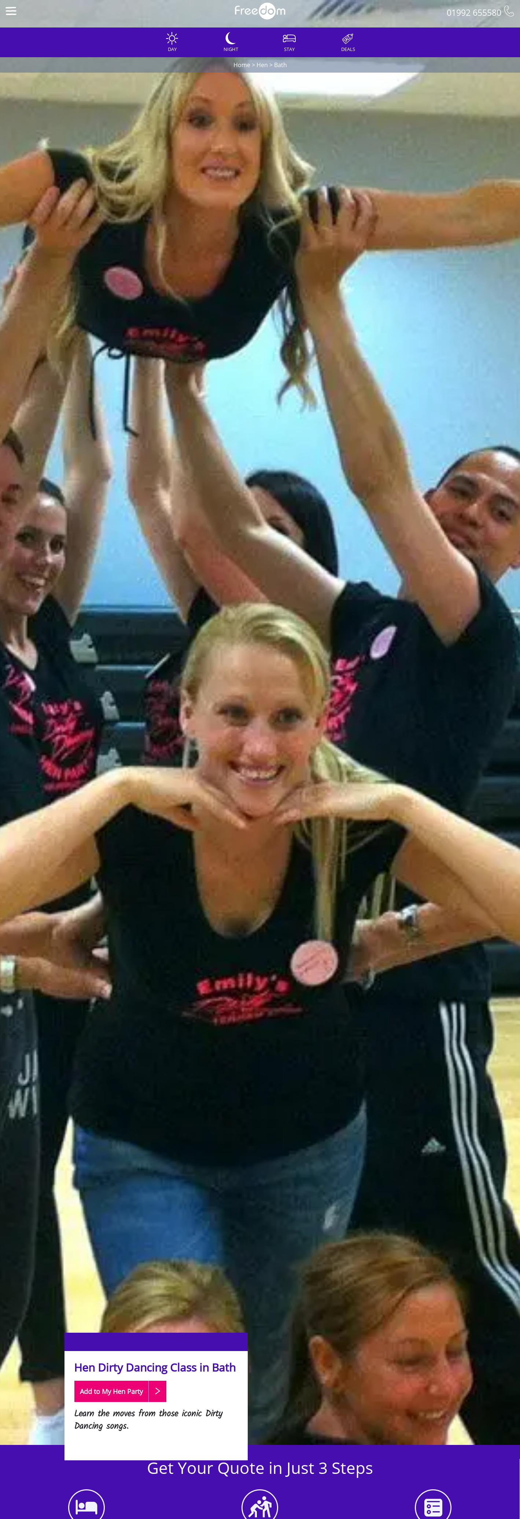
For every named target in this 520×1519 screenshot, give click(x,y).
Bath (280, 65)
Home (241, 65)
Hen (262, 65)
